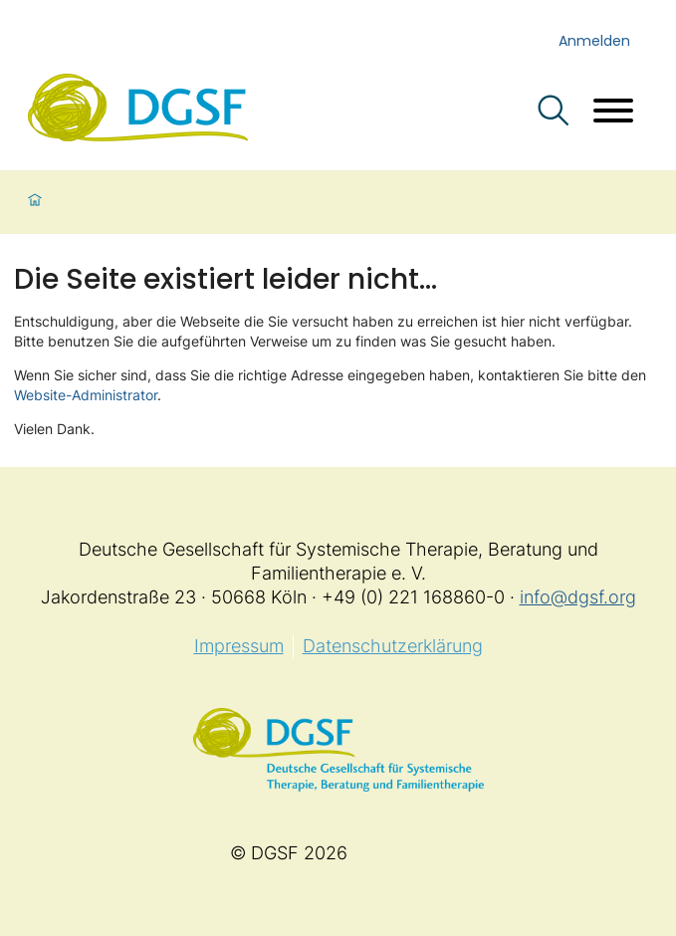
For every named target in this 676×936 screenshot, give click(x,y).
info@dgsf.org (578, 596)
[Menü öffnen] (613, 113)
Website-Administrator (85, 394)
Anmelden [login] (594, 41)
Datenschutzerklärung (393, 645)
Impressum (239, 645)
